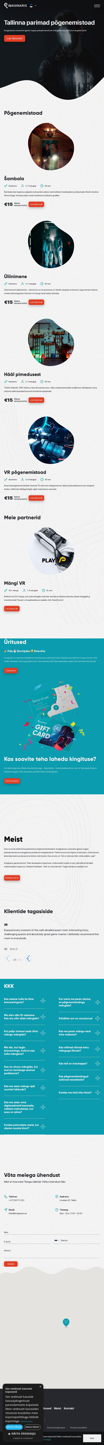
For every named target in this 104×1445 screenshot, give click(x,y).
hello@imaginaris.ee (18, 1213)
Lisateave (11, 670)
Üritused (45, 1408)
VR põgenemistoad (25, 472)
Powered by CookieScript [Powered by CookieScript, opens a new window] (23, 1438)
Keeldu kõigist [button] (32, 1427)
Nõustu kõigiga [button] (14, 1427)
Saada (10, 1264)
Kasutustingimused (56, 1427)
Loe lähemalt (14, 38)
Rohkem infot (12, 878)
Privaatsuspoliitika (78, 1427)
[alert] (23, 1412)
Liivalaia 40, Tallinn (68, 1200)
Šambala (14, 178)
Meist (57, 1408)
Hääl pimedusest (22, 374)
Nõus (92, 1438)
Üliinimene (15, 276)
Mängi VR (14, 583)
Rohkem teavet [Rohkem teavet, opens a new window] (27, 1421)
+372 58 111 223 (16, 1200)
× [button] (40, 1386)
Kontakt (69, 1408)
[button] (28, 958)
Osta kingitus (12, 781)
